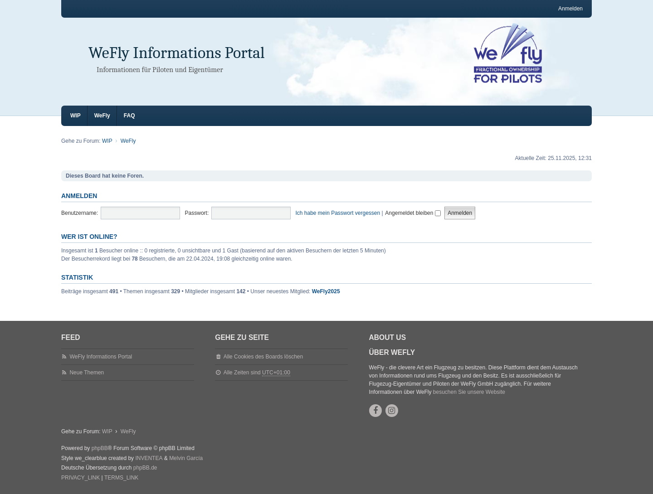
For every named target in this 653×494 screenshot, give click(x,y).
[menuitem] (80, 478)
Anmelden (79, 195)
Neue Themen (86, 372)
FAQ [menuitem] (129, 115)
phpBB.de (145, 468)
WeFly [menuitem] (102, 115)
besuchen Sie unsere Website (469, 392)
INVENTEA (148, 458)
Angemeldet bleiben (412, 213)
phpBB (100, 448)
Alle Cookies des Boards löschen (263, 357)
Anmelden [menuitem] (570, 8)
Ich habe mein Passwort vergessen (337, 213)
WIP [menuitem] (75, 115)
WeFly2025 (326, 291)
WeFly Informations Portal (176, 53)
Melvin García (186, 458)
